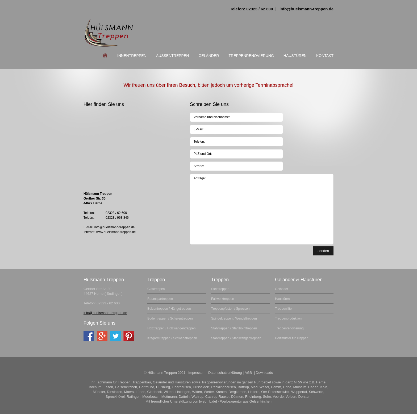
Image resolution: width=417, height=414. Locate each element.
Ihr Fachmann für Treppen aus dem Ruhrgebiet (109, 33)
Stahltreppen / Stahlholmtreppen (234, 328)
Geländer (208, 55)
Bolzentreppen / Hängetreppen (169, 308)
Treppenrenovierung (251, 55)
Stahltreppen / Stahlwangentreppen (236, 338)
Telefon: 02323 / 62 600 (251, 9)
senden (323, 251)
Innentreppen (132, 55)
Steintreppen (220, 289)
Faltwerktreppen (222, 299)
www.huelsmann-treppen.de (116, 232)
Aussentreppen (172, 55)
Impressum (196, 373)
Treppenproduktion (288, 318)
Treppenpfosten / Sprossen (230, 308)
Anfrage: (261, 209)
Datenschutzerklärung (225, 373)
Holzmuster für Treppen (291, 338)
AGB (249, 373)
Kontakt (324, 55)
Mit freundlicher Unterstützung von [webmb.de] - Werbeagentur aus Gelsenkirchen (208, 401)
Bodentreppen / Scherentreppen (170, 318)
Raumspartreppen (160, 299)
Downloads (264, 373)
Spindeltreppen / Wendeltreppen (234, 318)
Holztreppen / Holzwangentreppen (171, 328)
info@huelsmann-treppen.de (306, 9)
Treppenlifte (283, 308)
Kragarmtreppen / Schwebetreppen (172, 338)
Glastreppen (156, 289)
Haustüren (295, 55)
